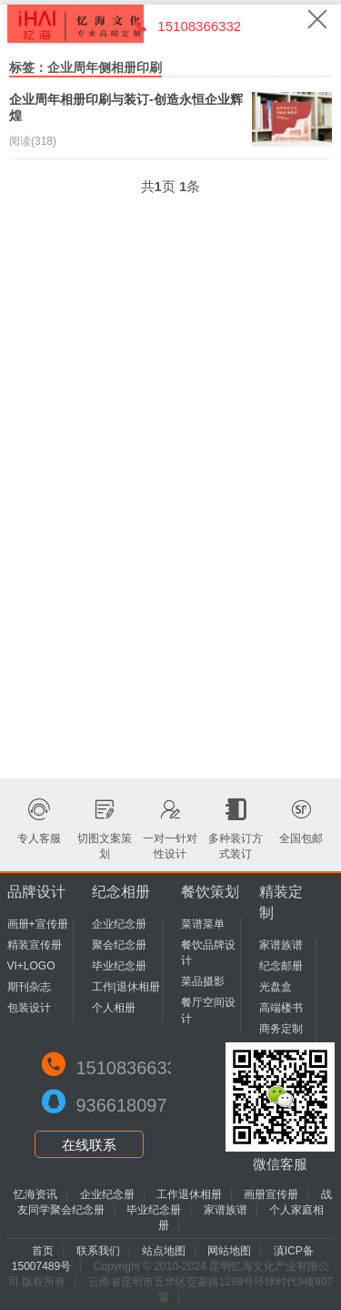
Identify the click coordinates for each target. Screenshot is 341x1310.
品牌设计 (36, 891)
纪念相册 (121, 891)
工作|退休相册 (126, 986)
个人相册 (113, 1007)
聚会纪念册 (119, 945)
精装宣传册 (34, 945)
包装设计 (29, 1007)
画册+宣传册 (37, 924)
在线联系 (89, 1145)
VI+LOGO (31, 966)
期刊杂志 (29, 986)
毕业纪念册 (119, 966)
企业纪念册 (119, 924)
